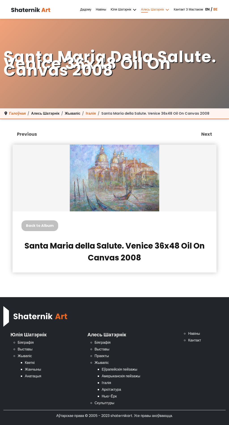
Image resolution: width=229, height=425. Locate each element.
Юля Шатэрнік (121, 9)
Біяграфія (26, 342)
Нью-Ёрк (109, 396)
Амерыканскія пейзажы (121, 376)
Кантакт (194, 340)
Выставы (25, 349)
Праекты (102, 355)
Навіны (101, 9)
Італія (106, 382)
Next (206, 134)
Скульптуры (104, 403)
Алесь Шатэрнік (152, 9)
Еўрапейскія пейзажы (119, 369)
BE (215, 9)
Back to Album (40, 225)
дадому (85, 9)
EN (207, 9)
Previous (27, 134)
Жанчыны (33, 369)
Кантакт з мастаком (188, 9)
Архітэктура (111, 389)
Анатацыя (33, 376)
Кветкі (30, 362)
